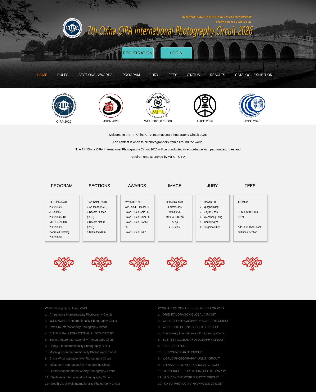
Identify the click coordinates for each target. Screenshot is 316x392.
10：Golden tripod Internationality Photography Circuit (80, 371)
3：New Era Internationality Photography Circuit (76, 327)
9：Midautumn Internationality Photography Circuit (77, 364)
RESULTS (217, 75)
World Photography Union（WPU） (68, 308)
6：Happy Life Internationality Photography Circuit (77, 346)
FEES (172, 75)
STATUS (193, 75)
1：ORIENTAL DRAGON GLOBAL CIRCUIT (187, 314)
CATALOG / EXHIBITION (253, 75)
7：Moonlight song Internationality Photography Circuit (80, 352)
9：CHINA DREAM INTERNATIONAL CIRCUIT (189, 364)
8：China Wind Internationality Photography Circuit (78, 358)
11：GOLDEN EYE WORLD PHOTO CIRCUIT (188, 377)
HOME (42, 75)
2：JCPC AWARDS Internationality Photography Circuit (81, 320)
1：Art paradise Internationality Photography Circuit (78, 314)
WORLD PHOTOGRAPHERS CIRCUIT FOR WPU (191, 308)
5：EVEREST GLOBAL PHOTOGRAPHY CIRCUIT (191, 339)
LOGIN (176, 53)
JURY (154, 75)
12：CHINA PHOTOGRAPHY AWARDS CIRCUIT (190, 383)
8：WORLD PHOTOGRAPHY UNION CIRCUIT (189, 358)
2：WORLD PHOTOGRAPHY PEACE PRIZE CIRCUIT (194, 320)
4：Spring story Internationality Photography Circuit (191, 333)
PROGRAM (131, 75)
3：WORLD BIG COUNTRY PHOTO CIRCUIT (188, 327)
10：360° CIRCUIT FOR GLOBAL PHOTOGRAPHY (192, 371)
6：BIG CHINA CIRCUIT (174, 346)
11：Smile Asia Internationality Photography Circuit (78, 377)
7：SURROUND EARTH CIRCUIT (180, 352)
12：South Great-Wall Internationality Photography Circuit (82, 383)
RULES (62, 75)
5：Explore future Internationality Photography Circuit (79, 339)
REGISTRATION (137, 53)
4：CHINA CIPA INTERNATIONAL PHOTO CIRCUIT (79, 333)
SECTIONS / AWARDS (95, 75)
